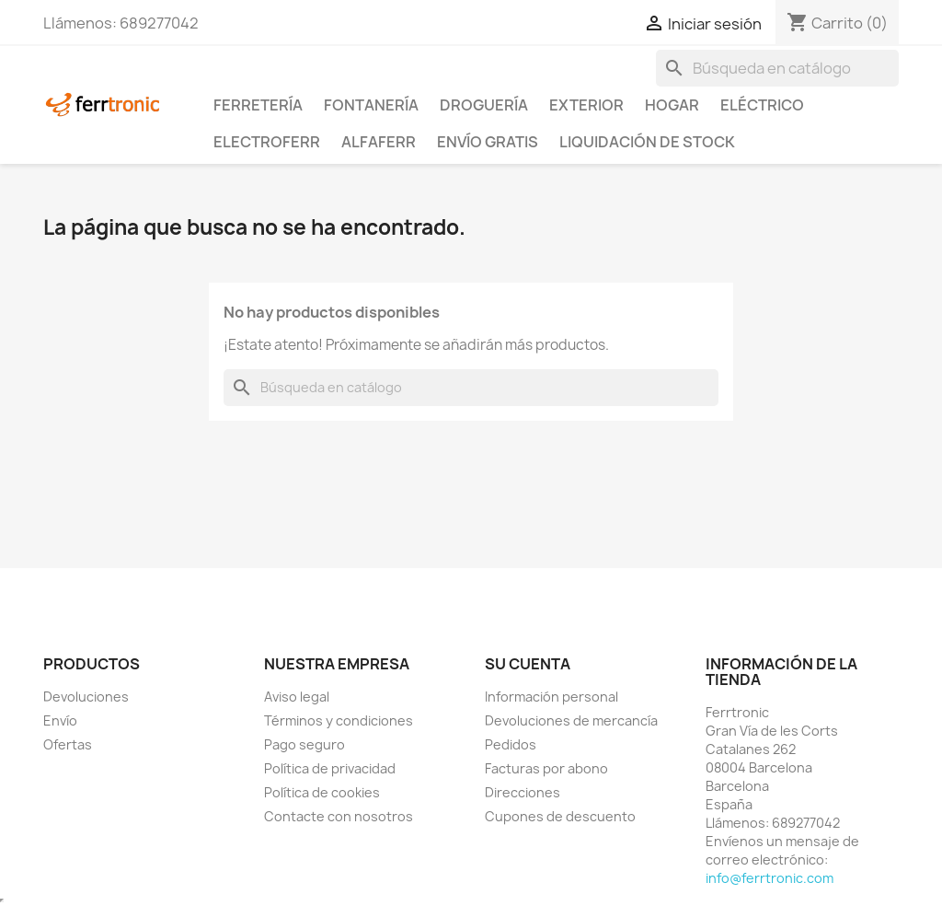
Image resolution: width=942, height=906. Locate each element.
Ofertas (67, 744)
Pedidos (510, 744)
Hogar (672, 105)
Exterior (586, 105)
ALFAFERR (378, 142)
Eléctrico (762, 105)
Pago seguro (304, 744)
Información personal (551, 696)
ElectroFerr (266, 142)
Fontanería (371, 105)
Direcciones (522, 792)
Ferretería (258, 105)
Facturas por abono (546, 768)
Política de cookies (322, 792)
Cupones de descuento (560, 816)
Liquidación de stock (647, 142)
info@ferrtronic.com (769, 878)
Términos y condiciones (338, 720)
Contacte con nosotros (338, 816)
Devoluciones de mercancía (571, 720)
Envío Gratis (487, 142)
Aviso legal (296, 696)
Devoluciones (86, 696)
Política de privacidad (330, 768)
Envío (60, 720)
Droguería (484, 105)
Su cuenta (527, 664)
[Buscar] (777, 68)
